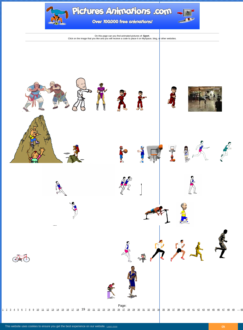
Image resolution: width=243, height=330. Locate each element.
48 (228, 309)
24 (109, 309)
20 (89, 309)
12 (48, 309)
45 (213, 309)
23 (104, 309)
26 (119, 309)
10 (38, 309)
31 (143, 309)
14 (58, 309)
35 (163, 309)
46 (218, 309)
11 (43, 309)
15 (62, 309)
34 (158, 309)
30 (138, 309)
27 (123, 309)
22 (99, 309)
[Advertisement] (122, 53)
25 (114, 309)
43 (203, 309)
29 (133, 309)
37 (173, 309)
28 (129, 309)
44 (208, 309)
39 (183, 309)
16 (68, 309)
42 (198, 309)
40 (188, 309)
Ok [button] (223, 326)
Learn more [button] (112, 326)
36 (168, 309)
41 (193, 309)
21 (94, 309)
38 (178, 309)
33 (154, 309)
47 (223, 309)
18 (77, 309)
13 (52, 309)
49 (233, 309)
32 (148, 309)
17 (73, 309)
